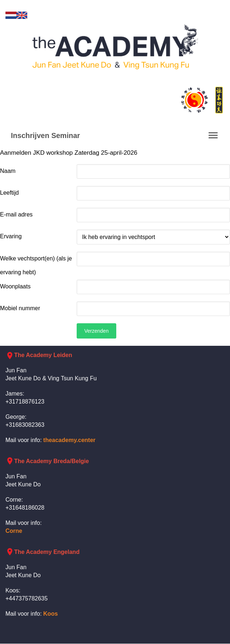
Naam (8, 171)
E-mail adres (16, 214)
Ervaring (11, 236)
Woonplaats (15, 286)
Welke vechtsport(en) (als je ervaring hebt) (36, 265)
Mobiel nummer (20, 308)
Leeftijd (9, 193)
